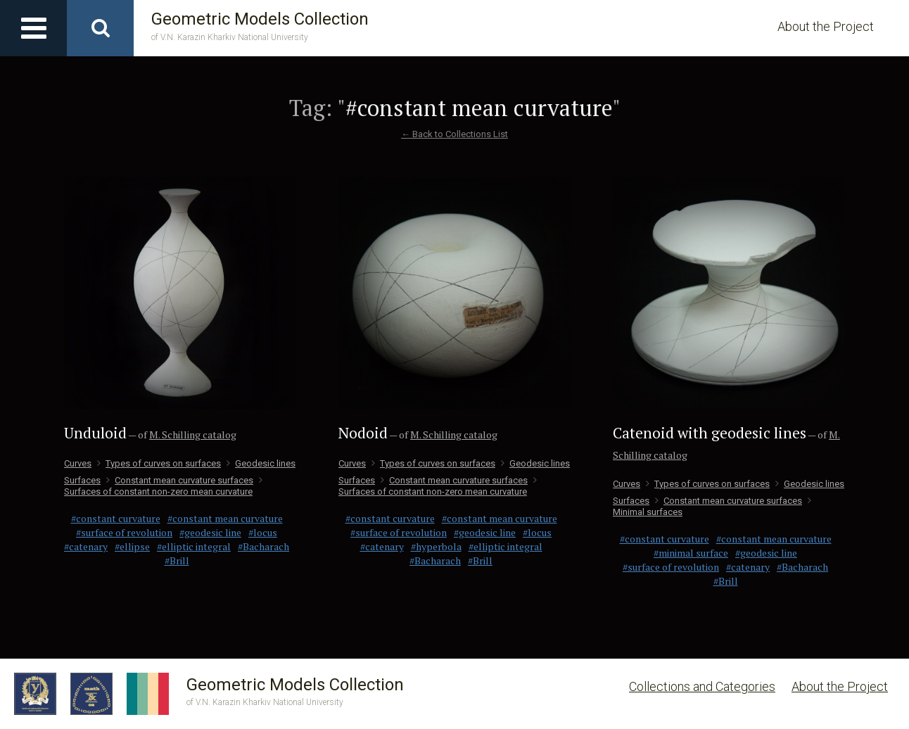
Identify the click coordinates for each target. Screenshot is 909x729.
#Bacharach (263, 546)
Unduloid (95, 433)
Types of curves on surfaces (159, 463)
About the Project (825, 26)
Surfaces (82, 480)
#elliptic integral (194, 546)
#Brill (177, 560)
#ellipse (132, 546)
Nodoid (363, 433)
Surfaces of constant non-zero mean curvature (163, 486)
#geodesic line (210, 532)
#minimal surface (691, 552)
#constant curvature (115, 518)
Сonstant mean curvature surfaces (179, 480)
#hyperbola (436, 546)
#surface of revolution (124, 532)
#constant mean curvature (225, 518)
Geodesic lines (261, 463)
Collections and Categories (702, 686)
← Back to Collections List (454, 134)
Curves (77, 463)
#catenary (86, 546)
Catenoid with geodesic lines (709, 433)
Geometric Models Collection (260, 26)
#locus (262, 532)
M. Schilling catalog (192, 434)
